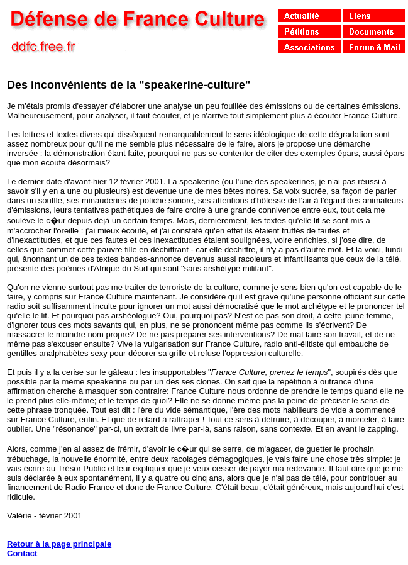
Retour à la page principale (59, 544)
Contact (22, 553)
